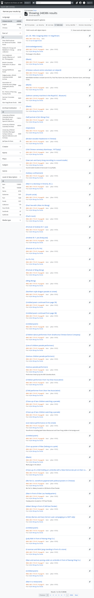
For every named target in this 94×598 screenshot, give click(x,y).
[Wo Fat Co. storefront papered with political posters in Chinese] (50, 481)
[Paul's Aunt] (31, 216)
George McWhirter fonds (11, 71)
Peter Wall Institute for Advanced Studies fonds (11, 42)
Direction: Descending (85, 25)
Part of (5, 33)
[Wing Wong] (31, 281)
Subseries (11, 195)
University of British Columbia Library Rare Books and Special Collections (11, 118)
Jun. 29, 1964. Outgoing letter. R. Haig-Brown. (43, 36)
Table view (58, 25)
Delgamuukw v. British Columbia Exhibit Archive (11, 77)
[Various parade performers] (37, 367)
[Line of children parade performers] (40, 345)
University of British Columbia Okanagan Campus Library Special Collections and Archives (11, 134)
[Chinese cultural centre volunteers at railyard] (43, 70)
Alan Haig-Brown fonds (11, 103)
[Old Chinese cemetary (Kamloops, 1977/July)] (43, 149)
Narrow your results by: (12, 11)
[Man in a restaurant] (34, 582)
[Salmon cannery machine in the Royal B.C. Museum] (46, 96)
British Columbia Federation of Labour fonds (11, 64)
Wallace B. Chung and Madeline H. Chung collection (11, 50)
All (3, 37)
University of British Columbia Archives (11, 125)
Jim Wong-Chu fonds (36, 51)
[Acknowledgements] (34, 47)
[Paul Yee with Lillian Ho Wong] (37, 205)
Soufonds (11, 211)
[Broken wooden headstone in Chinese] (41, 139)
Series (11, 191)
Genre (4, 171)
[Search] (53, 2)
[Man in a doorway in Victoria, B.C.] (39, 184)
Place (4, 159)
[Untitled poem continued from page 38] (41, 313)
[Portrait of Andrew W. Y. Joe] (37, 227)
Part (11, 198)
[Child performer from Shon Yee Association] (43, 391)
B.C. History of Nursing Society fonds (11, 93)
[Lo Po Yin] (30, 259)
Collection (11, 205)
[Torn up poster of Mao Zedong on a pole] (42, 446)
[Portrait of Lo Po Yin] (34, 248)
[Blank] (28, 59)
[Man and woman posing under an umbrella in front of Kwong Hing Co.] (53, 560)
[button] (77, 3)
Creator (5, 146)
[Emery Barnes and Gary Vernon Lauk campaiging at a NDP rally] (50, 517)
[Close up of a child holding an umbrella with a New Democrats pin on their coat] (56, 470)
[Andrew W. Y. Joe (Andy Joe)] (37, 238)
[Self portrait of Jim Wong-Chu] (37, 117)
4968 (71, 595)
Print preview (29, 25)
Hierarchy (40, 25)
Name (4, 153)
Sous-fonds (11, 208)
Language (6, 17)
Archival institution (9, 108)
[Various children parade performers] (40, 356)
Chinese (11, 28)
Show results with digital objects (81, 30)
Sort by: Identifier (71, 25)
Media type (6, 220)
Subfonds (11, 215)
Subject (5, 165)
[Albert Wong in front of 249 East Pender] (41, 506)
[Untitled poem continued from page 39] (41, 302)
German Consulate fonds (11, 98)
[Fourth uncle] (31, 195)
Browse (27, 3)
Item (11, 184)
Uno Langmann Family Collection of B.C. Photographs (11, 57)
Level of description (9, 177)
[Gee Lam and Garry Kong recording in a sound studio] (46, 160)
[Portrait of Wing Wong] (35, 270)
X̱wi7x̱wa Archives (11, 141)
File (11, 188)
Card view (49, 25)
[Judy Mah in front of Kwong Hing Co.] (40, 539)
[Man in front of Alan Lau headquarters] (41, 493)
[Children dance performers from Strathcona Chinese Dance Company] (53, 335)
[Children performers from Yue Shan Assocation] (44, 380)
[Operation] (30, 128)
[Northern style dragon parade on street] (41, 292)
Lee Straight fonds (36, 41)
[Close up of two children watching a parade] (43, 401)
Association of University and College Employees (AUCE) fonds (11, 85)
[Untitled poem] (32, 324)
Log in (89, 3)
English (11, 24)
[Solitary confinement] (34, 173)
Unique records (11, 21)
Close (34, 10)
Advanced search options (35, 20)
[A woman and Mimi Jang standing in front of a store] (46, 549)
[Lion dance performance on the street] (41, 423)
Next (76, 595)
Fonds (11, 201)
